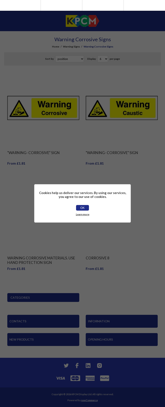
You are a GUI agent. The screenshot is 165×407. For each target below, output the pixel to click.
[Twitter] (65, 365)
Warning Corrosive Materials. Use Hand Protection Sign (41, 260)
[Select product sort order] (69, 58)
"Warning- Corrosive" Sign (33, 152)
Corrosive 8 (97, 258)
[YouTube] (88, 365)
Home (55, 46)
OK (82, 208)
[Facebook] (76, 365)
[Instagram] (99, 365)
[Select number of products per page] (102, 58)
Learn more (82, 214)
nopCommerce (89, 400)
